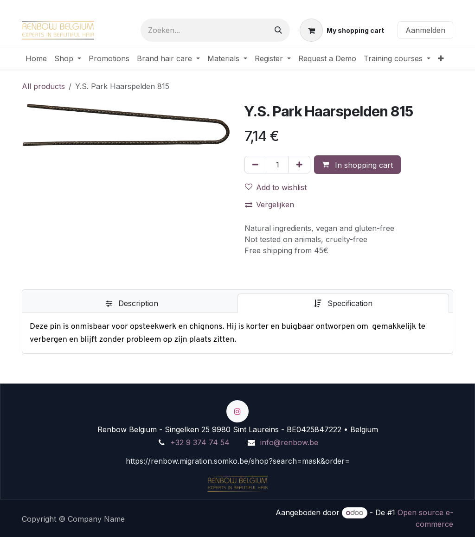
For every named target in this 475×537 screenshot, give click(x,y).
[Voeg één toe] (299, 164)
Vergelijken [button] (269, 204)
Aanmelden (425, 30)
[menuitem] (36, 58)
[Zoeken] (278, 30)
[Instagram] (237, 411)
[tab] (132, 303)
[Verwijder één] (255, 164)
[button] (357, 164)
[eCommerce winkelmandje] (342, 30)
